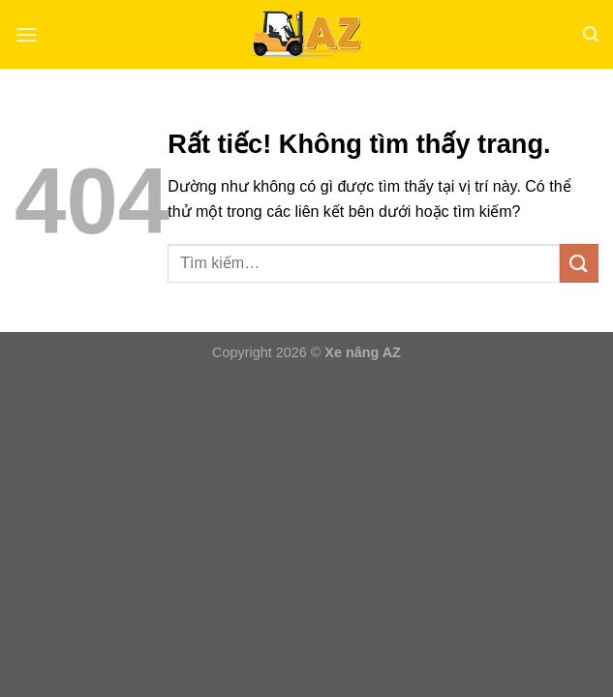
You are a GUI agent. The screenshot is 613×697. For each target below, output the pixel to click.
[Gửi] (579, 263)
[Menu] (26, 34)
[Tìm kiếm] (590, 34)
